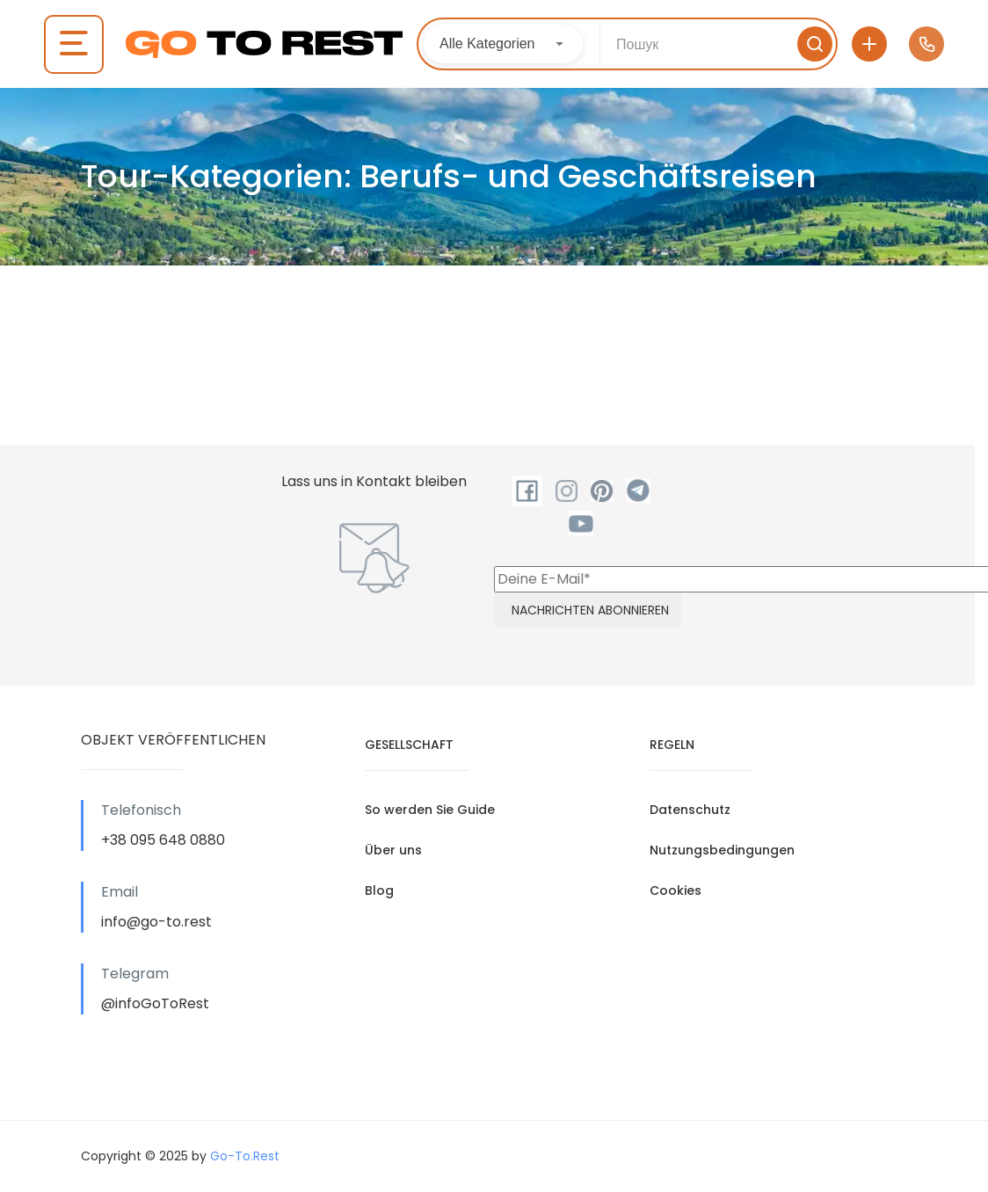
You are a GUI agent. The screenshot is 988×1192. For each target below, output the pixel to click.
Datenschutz (690, 809)
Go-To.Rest (245, 1156)
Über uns (393, 850)
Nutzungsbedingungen (722, 850)
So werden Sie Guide (430, 809)
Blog (379, 890)
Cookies (675, 890)
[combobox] (503, 44)
